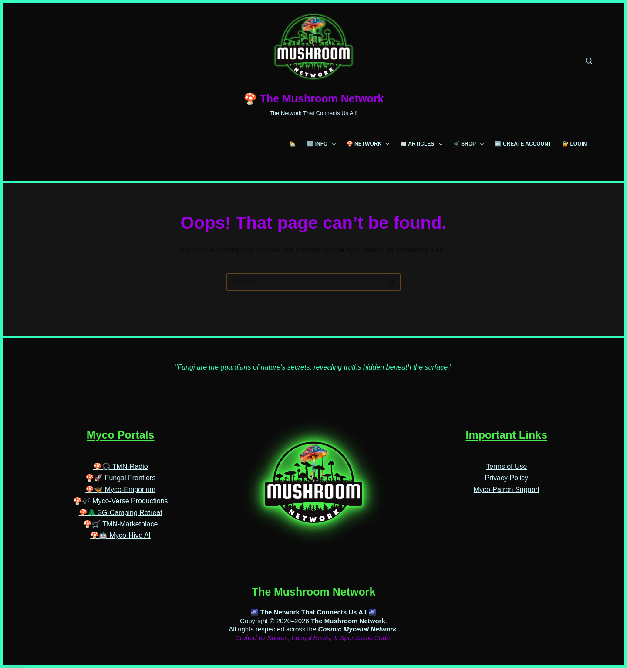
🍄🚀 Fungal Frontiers (120, 459)
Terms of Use (506, 447)
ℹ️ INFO (323, 144)
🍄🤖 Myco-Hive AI (120, 516)
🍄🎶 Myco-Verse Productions (120, 481)
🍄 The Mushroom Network (313, 98)
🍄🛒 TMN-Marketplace (120, 505)
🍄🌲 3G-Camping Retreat (120, 493)
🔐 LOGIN (574, 144)
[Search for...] (304, 282)
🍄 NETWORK (370, 144)
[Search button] (392, 282)
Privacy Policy (507, 459)
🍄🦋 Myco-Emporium (120, 470)
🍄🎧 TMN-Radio (120, 447)
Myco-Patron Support (506, 470)
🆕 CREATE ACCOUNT (523, 144)
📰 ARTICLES (422, 144)
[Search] (589, 61)
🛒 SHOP (470, 144)
